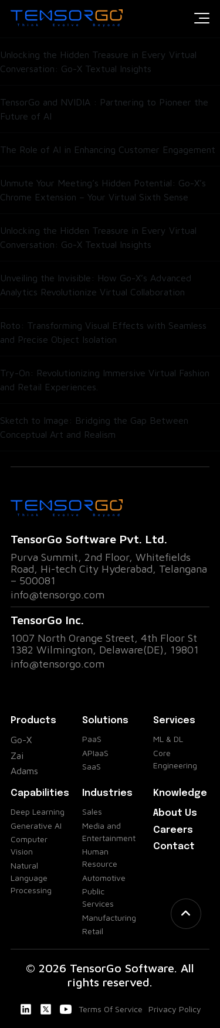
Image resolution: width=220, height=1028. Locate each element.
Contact (174, 847)
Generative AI (36, 825)
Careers (173, 830)
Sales (92, 811)
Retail (92, 931)
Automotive (104, 878)
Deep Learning (38, 811)
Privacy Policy (174, 1009)
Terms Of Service (111, 1009)
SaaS (91, 766)
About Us (175, 813)
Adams (24, 770)
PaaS (91, 739)
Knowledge (180, 793)
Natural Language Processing (31, 877)
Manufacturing (109, 918)
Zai (17, 755)
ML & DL (168, 739)
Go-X (21, 739)
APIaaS (95, 753)
